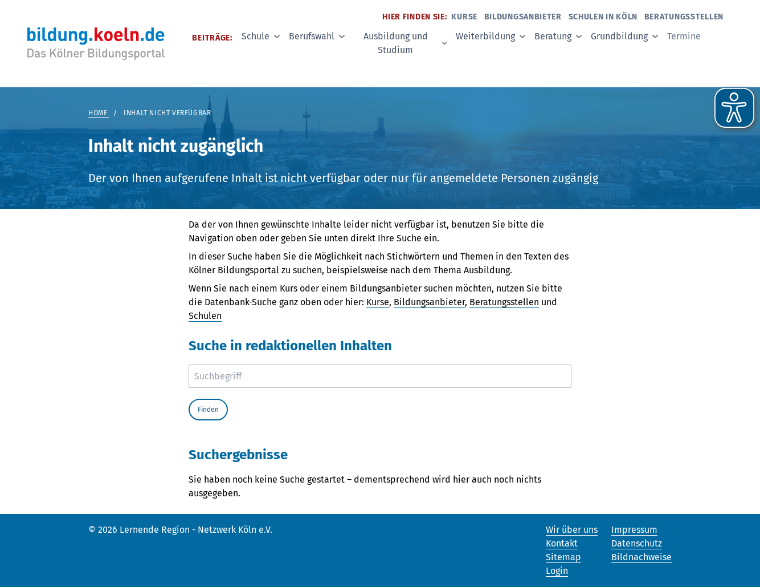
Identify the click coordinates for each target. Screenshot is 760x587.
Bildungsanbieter (523, 17)
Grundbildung (624, 36)
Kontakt (562, 543)
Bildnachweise (641, 557)
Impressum (634, 529)
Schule (261, 36)
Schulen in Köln (603, 17)
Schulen (205, 315)
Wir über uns (572, 529)
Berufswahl (317, 36)
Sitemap (563, 557)
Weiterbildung (490, 36)
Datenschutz (636, 543)
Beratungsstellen (684, 17)
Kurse (464, 17)
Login (557, 570)
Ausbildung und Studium (405, 43)
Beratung (558, 36)
